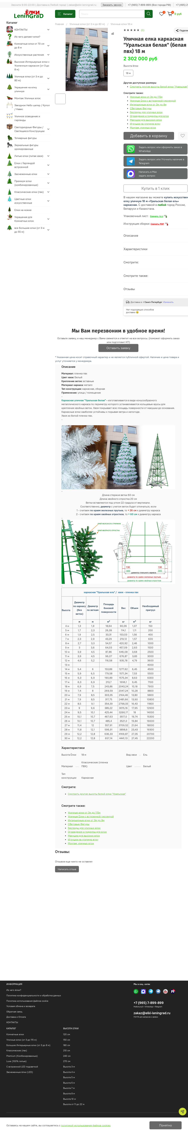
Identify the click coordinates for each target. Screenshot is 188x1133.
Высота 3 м (69, 1066)
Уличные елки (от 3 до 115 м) (21, 1039)
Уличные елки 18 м (121, 24)
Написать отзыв (67, 869)
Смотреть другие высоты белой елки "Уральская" (159, 86)
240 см (67, 1055)
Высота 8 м (69, 1093)
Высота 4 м (69, 1072)
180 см (66, 1045)
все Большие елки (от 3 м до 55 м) (29, 229)
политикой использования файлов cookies (86, 1125)
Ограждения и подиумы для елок (149, 116)
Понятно (165, 1125)
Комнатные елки (15, 1034)
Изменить (168, 302)
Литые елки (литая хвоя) (28, 156)
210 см (66, 1050)
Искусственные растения (29, 54)
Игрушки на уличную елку (145, 123)
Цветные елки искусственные (23, 200)
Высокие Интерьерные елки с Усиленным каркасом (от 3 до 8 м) (31, 65)
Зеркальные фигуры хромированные (26, 146)
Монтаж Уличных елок (27, 98)
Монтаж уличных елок (143, 127)
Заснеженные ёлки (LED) (19, 1072)
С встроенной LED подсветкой (22, 1066)
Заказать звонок (112, 4)
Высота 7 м (69, 1088)
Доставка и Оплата (16, 1016)
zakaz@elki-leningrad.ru (152, 1013)
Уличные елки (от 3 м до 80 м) (87, 24)
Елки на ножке (23, 210)
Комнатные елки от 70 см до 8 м (29, 45)
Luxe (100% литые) (16, 1061)
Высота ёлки (131, 65)
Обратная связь (14, 1011)
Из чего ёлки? (13, 990)
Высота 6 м (69, 1082)
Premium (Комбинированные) (22, 1055)
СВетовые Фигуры (141, 108)
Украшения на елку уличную (25, 89)
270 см (66, 1061)
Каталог (65, 14)
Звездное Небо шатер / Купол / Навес (32, 107)
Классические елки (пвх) (29, 191)
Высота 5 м (69, 1077)
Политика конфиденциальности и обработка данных (33, 995)
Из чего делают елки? (27, 36)
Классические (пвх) (16, 1050)
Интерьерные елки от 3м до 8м (148, 104)
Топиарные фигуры (25, 138)
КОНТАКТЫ (20, 29)
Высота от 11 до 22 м (73, 1104)
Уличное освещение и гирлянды (27, 118)
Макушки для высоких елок (146, 119)
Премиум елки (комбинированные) (26, 182)
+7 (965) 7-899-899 (149, 1003)
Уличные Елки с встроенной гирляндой (153, 100)
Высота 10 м (69, 1098)
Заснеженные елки (25, 174)
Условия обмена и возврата (20, 1006)
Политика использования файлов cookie (27, 1000)
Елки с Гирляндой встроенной (24, 165)
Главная (59, 24)
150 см (66, 1039)
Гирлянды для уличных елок (146, 112)
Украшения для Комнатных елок (24, 218)
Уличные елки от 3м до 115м (146, 96)
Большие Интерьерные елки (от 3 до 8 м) (28, 1045)
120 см (66, 1034)
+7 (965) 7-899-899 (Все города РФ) (149, 4)
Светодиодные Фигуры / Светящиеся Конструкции (29, 129)
